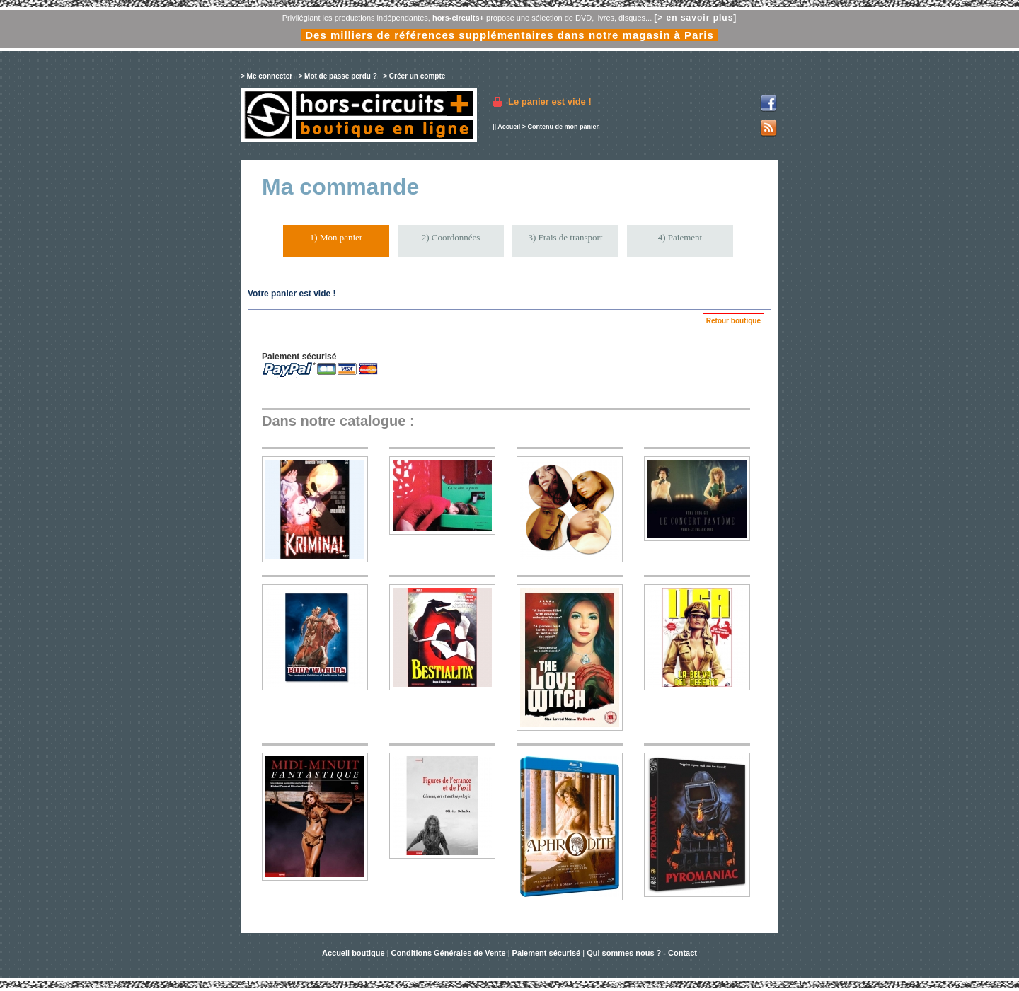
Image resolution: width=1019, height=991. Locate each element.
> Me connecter (266, 76)
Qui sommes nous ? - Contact (642, 953)
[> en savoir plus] (695, 18)
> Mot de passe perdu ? (337, 76)
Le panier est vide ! (550, 101)
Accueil (508, 126)
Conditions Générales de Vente (448, 953)
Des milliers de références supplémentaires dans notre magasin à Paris (509, 35)
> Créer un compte (414, 76)
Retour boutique (733, 321)
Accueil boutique (354, 953)
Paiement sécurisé (546, 953)
